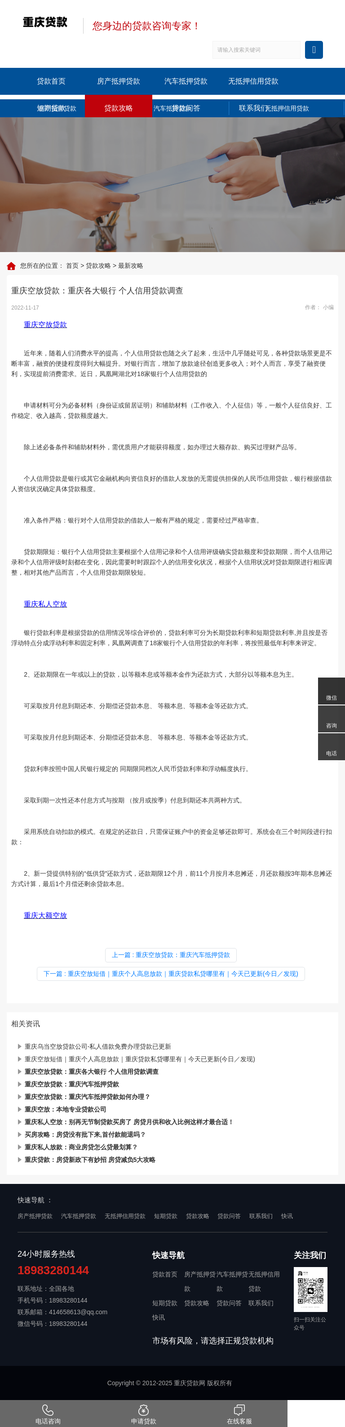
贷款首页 (51, 81)
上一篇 (171, 954)
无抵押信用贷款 (253, 81)
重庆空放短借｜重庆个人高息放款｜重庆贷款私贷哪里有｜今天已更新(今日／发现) (140, 1059)
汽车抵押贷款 (186, 81)
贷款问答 (186, 108)
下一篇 (171, 973)
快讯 (287, 1216)
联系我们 (253, 108)
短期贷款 (51, 108)
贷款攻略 (118, 108)
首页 (72, 265)
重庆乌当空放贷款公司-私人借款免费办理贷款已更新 (98, 1046)
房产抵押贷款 (118, 81)
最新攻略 (130, 265)
